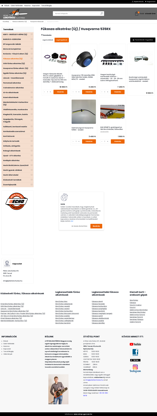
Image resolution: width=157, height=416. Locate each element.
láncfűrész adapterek (63, 304)
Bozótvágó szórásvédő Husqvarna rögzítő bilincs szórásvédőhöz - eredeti (139, 79)
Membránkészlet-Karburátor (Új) (14, 321)
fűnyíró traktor (136, 305)
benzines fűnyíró (136, 317)
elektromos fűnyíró (137, 315)
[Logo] (15, 14)
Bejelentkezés (139, 2)
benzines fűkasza (136, 319)
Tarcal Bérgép (46, 6)
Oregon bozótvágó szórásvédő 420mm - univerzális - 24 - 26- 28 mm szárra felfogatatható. (111, 78)
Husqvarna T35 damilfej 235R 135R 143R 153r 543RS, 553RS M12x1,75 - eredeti (83, 77)
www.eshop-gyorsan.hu (83, 414)
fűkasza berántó (98, 311)
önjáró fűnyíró (135, 322)
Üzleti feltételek (17, 6)
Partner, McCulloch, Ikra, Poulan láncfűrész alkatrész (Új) (23, 313)
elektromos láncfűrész (139, 310)
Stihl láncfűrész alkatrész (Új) (12, 306)
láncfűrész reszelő (62, 306)
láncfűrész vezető (62, 309)
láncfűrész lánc (61, 301)
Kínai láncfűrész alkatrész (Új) (12, 304)
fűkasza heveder (98, 304)
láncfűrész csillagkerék (64, 321)
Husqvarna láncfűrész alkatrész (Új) (15, 311)
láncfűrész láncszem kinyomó (67, 313)
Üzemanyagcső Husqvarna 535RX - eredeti (82, 129)
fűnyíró (132, 307)
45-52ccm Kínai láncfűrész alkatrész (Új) (17, 316)
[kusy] (47, 92)
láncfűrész (134, 300)
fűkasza (133, 303)
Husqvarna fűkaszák (37, 22)
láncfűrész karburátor (64, 311)
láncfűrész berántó (63, 323)
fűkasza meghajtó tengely (102, 313)
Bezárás (96, 226)
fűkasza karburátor (99, 306)
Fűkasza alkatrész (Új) (20, 22)
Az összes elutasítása (79, 226)
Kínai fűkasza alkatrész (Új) (11, 318)
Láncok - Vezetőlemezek (10, 309)
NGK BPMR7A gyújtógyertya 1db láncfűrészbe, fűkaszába (111, 128)
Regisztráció (151, 2)
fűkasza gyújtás (98, 321)
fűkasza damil (97, 301)
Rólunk (7, 6)
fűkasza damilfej (98, 323)
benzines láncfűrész (137, 312)
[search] (102, 14)
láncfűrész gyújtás (62, 316)
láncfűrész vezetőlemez (64, 318)
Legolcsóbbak (48, 40)
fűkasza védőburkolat (100, 318)
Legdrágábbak (61, 40)
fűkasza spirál (97, 316)
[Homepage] (2, 6)
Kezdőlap (6, 22)
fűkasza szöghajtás (99, 309)
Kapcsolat (36, 6)
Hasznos (27, 6)
